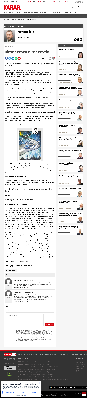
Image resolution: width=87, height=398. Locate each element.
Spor (41, 12)
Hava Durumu (80, 362)
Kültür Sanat (42, 372)
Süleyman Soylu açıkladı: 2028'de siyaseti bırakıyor (26, 16)
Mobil (28, 374)
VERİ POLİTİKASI (69, 354)
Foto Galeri (22, 379)
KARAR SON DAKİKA (9, 367)
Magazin (31, 372)
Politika (28, 362)
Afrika (48, 364)
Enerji (43, 367)
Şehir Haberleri (80, 371)
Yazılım (47, 374)
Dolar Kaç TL (79, 369)
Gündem (31, 377)
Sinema (40, 377)
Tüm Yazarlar (21, 26)
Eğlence (49, 372)
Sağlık (36, 372)
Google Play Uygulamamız (60, 387)
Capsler (35, 379)
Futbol (26, 369)
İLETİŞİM (28, 354)
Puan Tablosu (80, 366)
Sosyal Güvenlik (50, 367)
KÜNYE (33, 354)
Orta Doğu (28, 364)
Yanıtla (17, 287)
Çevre (45, 362)
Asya (44, 364)
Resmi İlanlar (69, 12)
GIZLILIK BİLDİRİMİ (60, 354)
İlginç (48, 377)
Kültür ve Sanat (52, 379)
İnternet (33, 374)
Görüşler (60, 12)
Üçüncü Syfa (34, 362)
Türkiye (41, 362)
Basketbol (31, 369)
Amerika (34, 364)
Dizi (36, 377)
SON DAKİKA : (7, 16)
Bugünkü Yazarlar (9, 26)
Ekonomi (27, 12)
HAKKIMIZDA (21, 354)
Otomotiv (38, 367)
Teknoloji (21, 374)
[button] (40, 58)
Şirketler (58, 367)
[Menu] (75, 12)
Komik (44, 377)
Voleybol (37, 369)
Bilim (51, 374)
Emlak (33, 367)
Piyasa (29, 367)
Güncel (8, 12)
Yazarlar (15, 12)
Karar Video (52, 12)
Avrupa (40, 364)
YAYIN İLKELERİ (39, 354)
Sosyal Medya (41, 374)
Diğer (57, 369)
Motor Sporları (51, 369)
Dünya (21, 12)
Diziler (27, 372)
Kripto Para (34, 12)
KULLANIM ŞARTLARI (49, 354)
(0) (22, 287)
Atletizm (43, 369)
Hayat (45, 12)
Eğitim (50, 362)
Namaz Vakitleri (80, 364)
